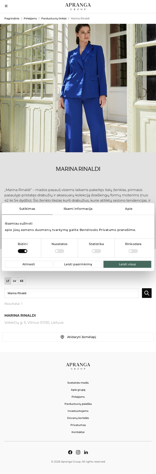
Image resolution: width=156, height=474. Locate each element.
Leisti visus (127, 264)
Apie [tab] (128, 209)
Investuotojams (78, 411)
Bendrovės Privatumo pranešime (107, 230)
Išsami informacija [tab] (78, 209)
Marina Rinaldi (80, 18)
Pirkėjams (30, 18)
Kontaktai (78, 432)
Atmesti (28, 264)
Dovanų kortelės (78, 418)
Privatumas (78, 425)
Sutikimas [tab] (27, 209)
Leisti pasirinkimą (78, 264)
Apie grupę (78, 389)
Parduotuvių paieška (78, 403)
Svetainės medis (78, 382)
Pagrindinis (11, 18)
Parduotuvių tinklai (53, 18)
